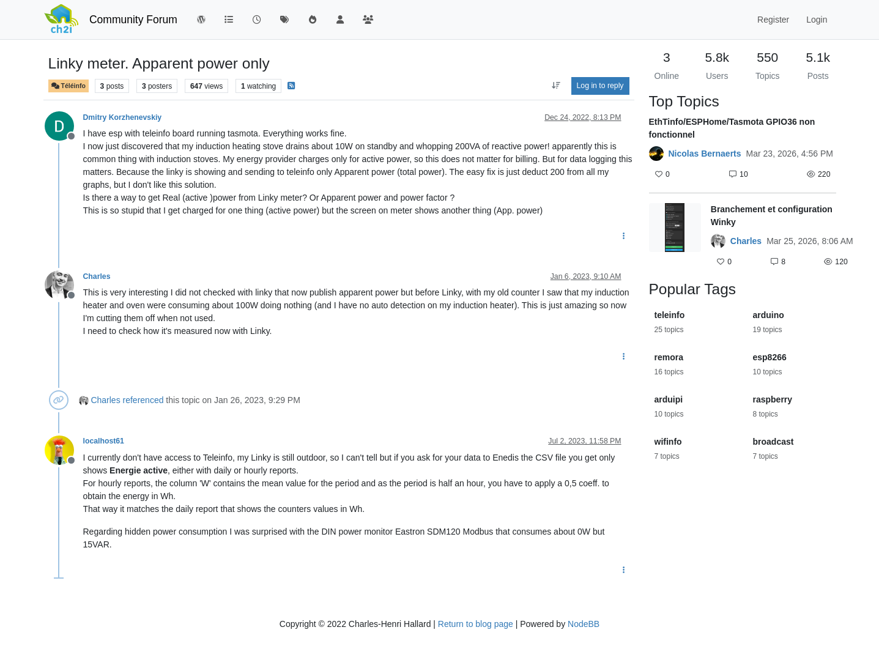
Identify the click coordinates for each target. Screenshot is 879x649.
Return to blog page (475, 624)
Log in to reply (600, 85)
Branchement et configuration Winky (772, 215)
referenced (143, 400)
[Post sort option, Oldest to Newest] (556, 85)
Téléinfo (68, 86)
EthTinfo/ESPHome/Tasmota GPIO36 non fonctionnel (732, 128)
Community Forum (133, 19)
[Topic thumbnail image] (675, 236)
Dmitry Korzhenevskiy (122, 117)
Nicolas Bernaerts (705, 153)
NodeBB (583, 624)
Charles (97, 276)
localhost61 (103, 441)
